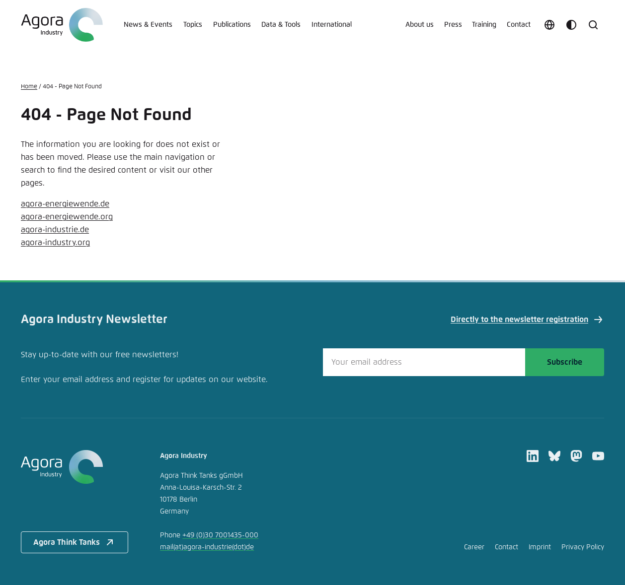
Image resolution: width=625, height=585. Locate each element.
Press (453, 24)
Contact (519, 24)
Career (474, 547)
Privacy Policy (582, 547)
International (332, 24)
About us (419, 24)
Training (484, 24)
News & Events (148, 24)
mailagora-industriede (207, 547)
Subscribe (564, 362)
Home (29, 87)
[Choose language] (549, 25)
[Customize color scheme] (571, 25)
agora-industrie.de (55, 230)
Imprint (540, 547)
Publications (232, 24)
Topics (192, 24)
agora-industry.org (55, 243)
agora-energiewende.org (67, 217)
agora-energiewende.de (65, 204)
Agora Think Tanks (74, 542)
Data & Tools (281, 24)
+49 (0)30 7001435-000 (220, 535)
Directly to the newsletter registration (527, 319)
